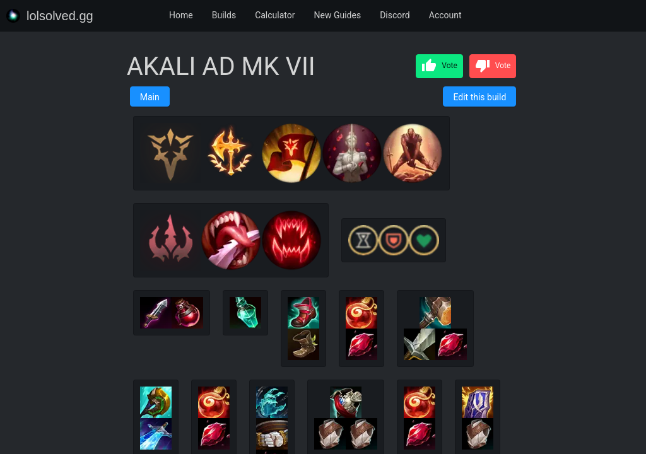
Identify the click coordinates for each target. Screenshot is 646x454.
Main (150, 97)
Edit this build (479, 97)
